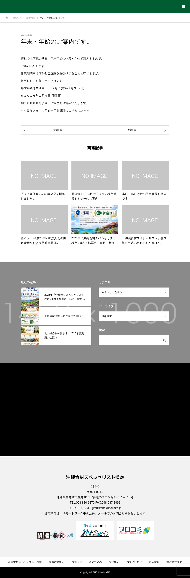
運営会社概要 (174, 561)
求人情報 (154, 561)
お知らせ (76, 561)
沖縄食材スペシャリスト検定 (25, 561)
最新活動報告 (56, 561)
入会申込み (95, 561)
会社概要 (114, 561)
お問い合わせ (134, 561)
